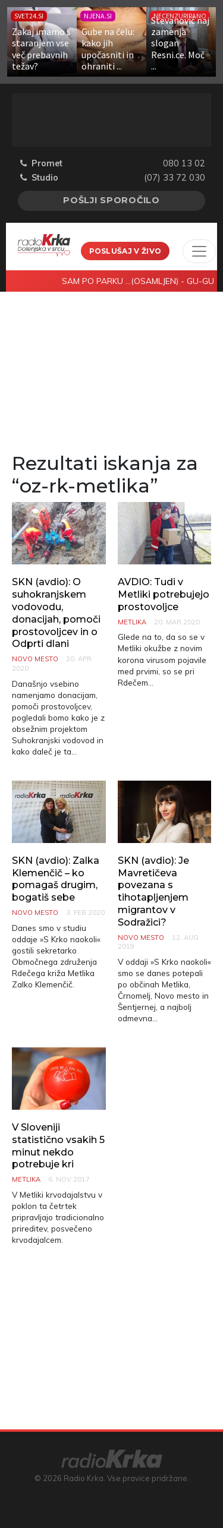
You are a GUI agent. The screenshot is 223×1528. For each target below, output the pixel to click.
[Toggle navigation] (199, 251)
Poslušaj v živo (125, 251)
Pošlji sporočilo (111, 200)
